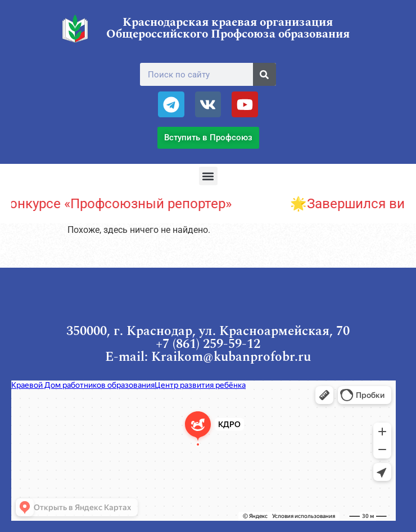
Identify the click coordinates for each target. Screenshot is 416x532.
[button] (208, 176)
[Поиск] (264, 74)
